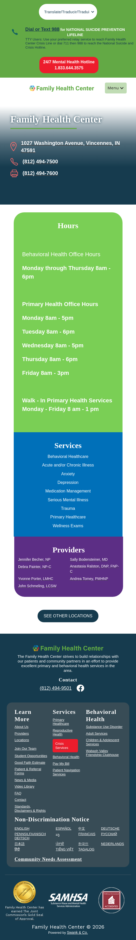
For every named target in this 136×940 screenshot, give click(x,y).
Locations (22, 740)
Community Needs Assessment (48, 859)
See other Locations (68, 616)
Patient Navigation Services (66, 772)
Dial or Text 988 (42, 29)
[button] (68, 12)
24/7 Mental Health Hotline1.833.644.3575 (69, 65)
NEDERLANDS (112, 844)
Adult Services (97, 733)
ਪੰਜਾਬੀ (60, 844)
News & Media (25, 780)
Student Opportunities (31, 756)
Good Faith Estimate (30, 763)
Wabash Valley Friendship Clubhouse (102, 753)
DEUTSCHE (110, 828)
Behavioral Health (66, 757)
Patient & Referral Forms (28, 771)
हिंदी (17, 849)
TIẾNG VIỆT (65, 849)
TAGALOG (86, 849)
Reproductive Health (63, 732)
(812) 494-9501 (55, 688)
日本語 (20, 844)
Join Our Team (25, 748)
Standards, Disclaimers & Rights (30, 808)
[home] (60, 88)
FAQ (18, 793)
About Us (21, 727)
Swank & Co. (77, 932)
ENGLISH (22, 828)
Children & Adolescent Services (102, 742)
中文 (81, 828)
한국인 (83, 844)
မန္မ (58, 834)
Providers (22, 733)
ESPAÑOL (63, 828)
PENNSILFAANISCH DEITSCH (30, 836)
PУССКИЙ (109, 834)
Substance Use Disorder (104, 727)
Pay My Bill (61, 764)
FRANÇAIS (86, 834)
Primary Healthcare (61, 722)
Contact (20, 800)
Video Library (24, 786)
